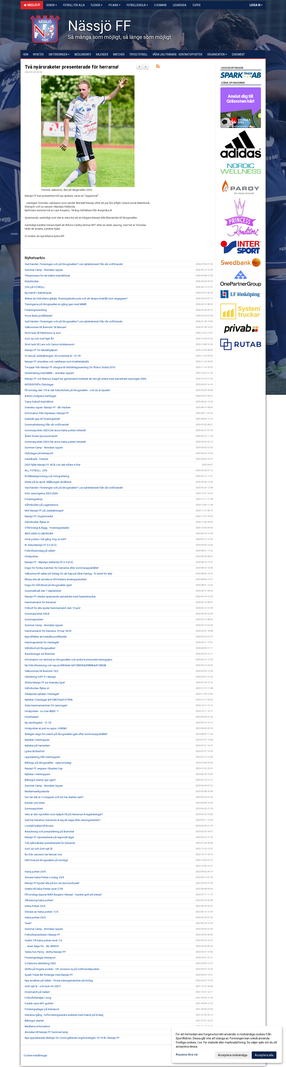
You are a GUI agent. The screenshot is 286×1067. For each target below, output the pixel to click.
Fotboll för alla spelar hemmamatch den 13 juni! (52, 608)
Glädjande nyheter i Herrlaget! (42, 694)
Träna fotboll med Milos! (39, 401)
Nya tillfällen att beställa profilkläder (46, 636)
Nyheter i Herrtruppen (37, 739)
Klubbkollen (32, 281)
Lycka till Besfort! (35, 751)
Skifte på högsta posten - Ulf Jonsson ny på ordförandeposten (62, 969)
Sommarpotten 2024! (37, 613)
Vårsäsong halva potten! (39, 900)
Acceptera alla (264, 1055)
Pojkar (114, 5)
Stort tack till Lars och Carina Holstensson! (50, 344)
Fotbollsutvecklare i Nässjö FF (42, 934)
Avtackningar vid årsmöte (40, 653)
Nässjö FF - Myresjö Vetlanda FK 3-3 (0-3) (49, 562)
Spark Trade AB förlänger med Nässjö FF (49, 974)
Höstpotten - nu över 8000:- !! (41, 711)
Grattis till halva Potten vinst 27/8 (44, 888)
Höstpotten (31, 556)
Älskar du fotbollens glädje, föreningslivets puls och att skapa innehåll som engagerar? (76, 298)
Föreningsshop (34, 499)
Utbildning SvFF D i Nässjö (40, 676)
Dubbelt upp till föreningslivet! (42, 418)
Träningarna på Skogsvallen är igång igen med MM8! (55, 304)
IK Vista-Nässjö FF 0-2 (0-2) (41, 544)
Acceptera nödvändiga (232, 1055)
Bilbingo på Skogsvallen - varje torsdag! (48, 762)
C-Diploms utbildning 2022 (40, 963)
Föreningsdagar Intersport (40, 957)
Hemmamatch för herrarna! (40, 602)
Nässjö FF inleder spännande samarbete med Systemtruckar (60, 596)
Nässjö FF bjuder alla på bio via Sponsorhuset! (52, 883)
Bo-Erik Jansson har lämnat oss (43, 854)
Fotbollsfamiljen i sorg (38, 997)
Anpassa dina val (187, 1054)
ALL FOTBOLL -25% (36, 470)
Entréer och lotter (35, 802)
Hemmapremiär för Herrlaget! (42, 642)
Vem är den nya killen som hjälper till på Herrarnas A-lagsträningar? (64, 814)
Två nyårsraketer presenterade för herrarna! (71, 67)
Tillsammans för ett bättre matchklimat (47, 275)
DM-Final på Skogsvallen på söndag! (46, 860)
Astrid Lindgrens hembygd (40, 395)
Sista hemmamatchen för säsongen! (46, 705)
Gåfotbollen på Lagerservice (41, 504)
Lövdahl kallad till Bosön (39, 825)
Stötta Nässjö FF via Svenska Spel (45, 682)
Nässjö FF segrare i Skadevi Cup (44, 768)
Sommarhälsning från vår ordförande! (47, 424)
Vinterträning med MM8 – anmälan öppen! (49, 373)
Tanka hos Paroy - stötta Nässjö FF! (45, 951)
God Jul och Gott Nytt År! (39, 338)
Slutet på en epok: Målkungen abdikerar (48, 481)
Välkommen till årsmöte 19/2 (41, 671)
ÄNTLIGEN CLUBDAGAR (39, 533)
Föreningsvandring (36, 310)
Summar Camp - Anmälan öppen (44, 928)
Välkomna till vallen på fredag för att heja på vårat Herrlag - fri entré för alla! (68, 573)
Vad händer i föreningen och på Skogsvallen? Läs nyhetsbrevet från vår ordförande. (74, 321)
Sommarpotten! (34, 619)
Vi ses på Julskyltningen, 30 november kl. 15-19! (53, 355)
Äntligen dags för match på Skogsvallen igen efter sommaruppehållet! (66, 734)
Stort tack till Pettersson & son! (43, 332)
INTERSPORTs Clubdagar (39, 384)
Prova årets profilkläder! (38, 315)
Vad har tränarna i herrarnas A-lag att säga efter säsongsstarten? (63, 820)
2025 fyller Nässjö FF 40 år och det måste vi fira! (52, 464)
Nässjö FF (32, 5)
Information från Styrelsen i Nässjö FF (47, 413)
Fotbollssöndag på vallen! (40, 550)
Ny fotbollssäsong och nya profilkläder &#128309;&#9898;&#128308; (65, 665)
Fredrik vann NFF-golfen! (39, 1003)
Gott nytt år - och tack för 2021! (43, 986)
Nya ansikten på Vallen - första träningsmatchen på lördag (59, 980)
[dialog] (227, 1044)
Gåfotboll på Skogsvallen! (40, 648)
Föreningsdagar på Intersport (42, 1009)
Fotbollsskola (137, 5)
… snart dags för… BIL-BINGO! (42, 946)
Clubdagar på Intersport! (39, 453)
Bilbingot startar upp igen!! (40, 779)
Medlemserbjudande (37, 791)
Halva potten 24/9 (35, 871)
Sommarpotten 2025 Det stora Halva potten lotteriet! (55, 430)
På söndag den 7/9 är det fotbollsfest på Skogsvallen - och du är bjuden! (67, 390)
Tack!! (28, 923)
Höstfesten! (32, 716)
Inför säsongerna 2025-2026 (41, 493)
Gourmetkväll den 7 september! (43, 590)
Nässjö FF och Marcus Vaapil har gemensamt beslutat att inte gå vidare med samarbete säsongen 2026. (86, 378)
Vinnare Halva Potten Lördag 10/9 (44, 877)
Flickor (96, 5)
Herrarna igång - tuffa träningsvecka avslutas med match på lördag (64, 1014)
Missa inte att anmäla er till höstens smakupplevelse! (56, 579)
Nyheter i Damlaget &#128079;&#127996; (49, 699)
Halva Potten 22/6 (35, 906)
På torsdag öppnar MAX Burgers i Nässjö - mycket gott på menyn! (63, 894)
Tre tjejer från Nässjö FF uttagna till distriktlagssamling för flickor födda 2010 (70, 367)
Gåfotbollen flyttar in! (37, 522)
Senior (51, 5)
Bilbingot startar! (34, 1020)
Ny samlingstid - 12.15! (38, 722)
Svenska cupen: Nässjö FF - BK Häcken (48, 407)
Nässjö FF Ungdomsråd (39, 516)
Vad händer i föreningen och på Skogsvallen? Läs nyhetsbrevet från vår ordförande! (74, 264)
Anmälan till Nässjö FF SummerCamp (46, 1032)
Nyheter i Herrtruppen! (37, 774)
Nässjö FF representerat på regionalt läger (49, 837)
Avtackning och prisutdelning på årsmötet (49, 831)
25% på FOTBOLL (35, 287)
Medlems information (37, 1026)
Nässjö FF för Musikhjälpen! (41, 350)
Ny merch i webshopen (38, 292)
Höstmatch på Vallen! (37, 992)
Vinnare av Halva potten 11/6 (41, 911)
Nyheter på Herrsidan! (37, 745)
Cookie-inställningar (35, 1055)
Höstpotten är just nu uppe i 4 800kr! (46, 728)
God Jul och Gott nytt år (38, 848)
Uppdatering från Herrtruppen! (42, 757)
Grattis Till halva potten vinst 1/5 (43, 940)
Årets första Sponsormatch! (41, 436)
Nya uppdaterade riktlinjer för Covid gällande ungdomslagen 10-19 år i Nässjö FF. (72, 1037)
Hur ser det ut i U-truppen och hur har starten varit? (54, 797)
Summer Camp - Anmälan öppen (44, 269)
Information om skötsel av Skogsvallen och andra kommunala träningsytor (68, 659)
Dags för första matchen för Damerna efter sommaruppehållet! (62, 567)
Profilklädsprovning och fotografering (47, 476)
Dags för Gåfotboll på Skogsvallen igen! (48, 585)
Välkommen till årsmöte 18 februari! (45, 327)
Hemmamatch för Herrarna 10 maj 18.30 (48, 630)
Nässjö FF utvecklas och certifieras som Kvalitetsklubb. (57, 361)
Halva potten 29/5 (35, 917)
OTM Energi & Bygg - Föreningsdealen (47, 527)
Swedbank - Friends (36, 459)
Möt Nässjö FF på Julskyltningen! (44, 510)
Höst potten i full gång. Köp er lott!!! (45, 539)
